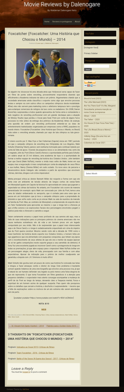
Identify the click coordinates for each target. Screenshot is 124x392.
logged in (26, 372)
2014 (24, 315)
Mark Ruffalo (69, 315)
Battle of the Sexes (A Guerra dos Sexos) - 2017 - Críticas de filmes (45, 359)
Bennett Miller (30, 315)
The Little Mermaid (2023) (95, 102)
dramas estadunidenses (57, 315)
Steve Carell (15, 317)
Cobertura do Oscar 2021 (94, 143)
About (77, 21)
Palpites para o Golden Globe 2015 (63, 326)
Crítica (48, 315)
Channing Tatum (40, 315)
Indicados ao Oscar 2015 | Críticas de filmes (35, 347)
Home (46, 21)
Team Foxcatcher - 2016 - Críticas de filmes (35, 353)
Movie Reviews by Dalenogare (62, 4)
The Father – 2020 (92, 119)
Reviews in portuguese (62, 21)
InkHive (25, 389)
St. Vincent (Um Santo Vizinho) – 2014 (26, 326)
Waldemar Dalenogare (52, 43)
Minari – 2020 (90, 116)
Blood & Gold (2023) (92, 98)
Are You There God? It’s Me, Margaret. (100, 106)
